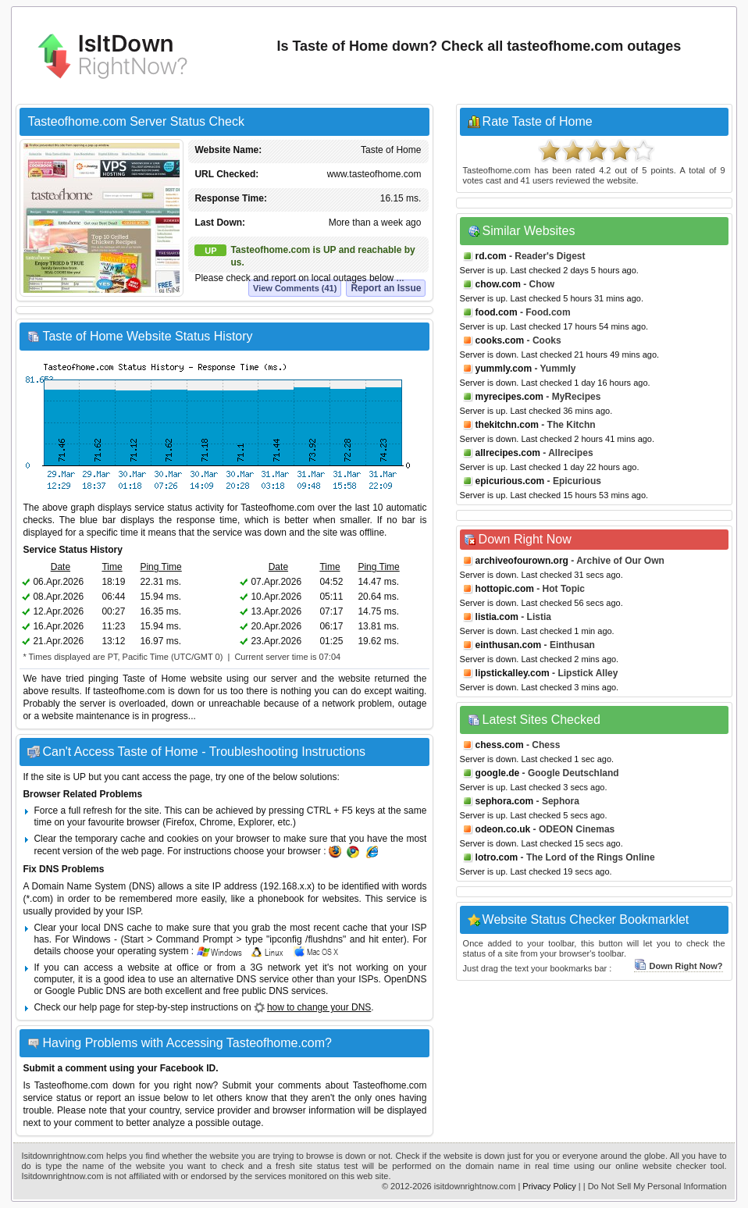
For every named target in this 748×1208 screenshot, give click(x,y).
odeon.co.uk (503, 829)
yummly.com (504, 368)
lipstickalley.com (513, 673)
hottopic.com (505, 588)
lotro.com (497, 857)
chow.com (498, 284)
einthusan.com (509, 645)
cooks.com (500, 340)
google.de (498, 773)
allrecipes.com (508, 452)
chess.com (500, 744)
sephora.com (505, 801)
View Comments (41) (295, 288)
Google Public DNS (85, 990)
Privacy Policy (548, 1186)
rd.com (491, 256)
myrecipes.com (509, 396)
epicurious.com (510, 481)
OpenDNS (405, 979)
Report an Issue (386, 288)
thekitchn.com (507, 424)
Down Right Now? (678, 966)
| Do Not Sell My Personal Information (655, 1186)
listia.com (497, 616)
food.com (497, 312)
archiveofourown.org (522, 560)
